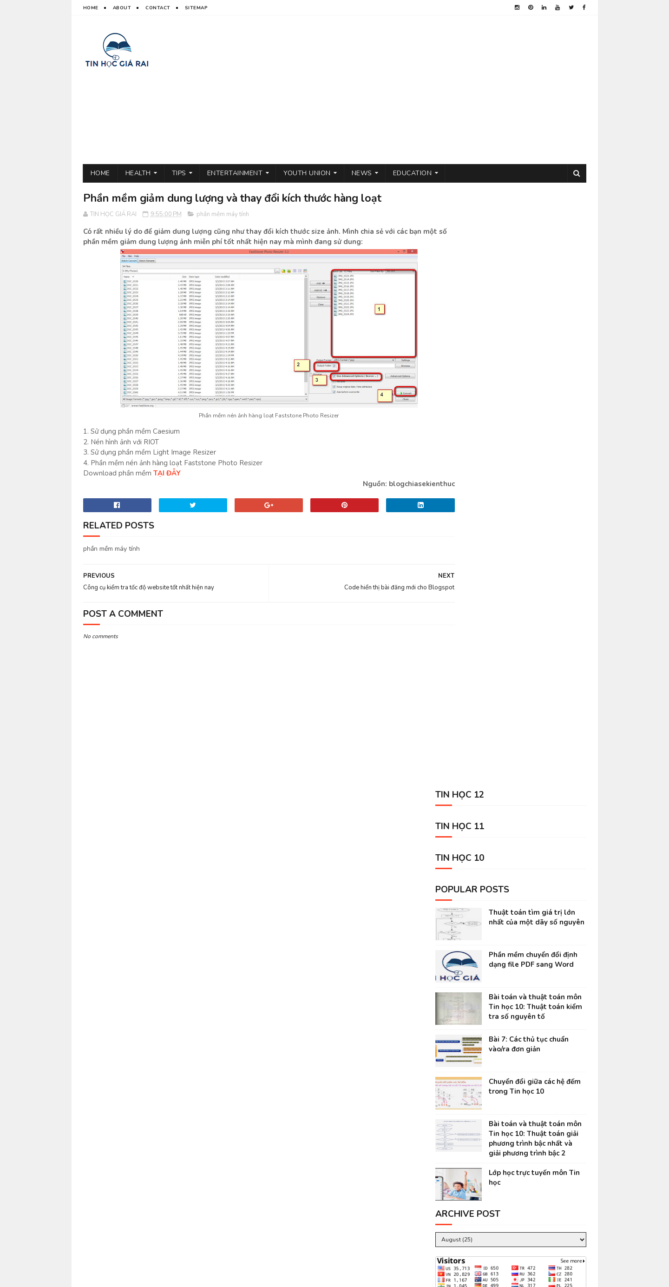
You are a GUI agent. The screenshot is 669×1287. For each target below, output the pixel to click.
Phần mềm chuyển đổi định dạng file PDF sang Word (533, 358)
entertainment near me (531, 1163)
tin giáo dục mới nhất (461, 1065)
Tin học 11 (444, 1130)
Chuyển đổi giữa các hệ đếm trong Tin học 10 (535, 485)
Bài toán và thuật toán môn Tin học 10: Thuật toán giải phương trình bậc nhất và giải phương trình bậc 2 (535, 537)
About (122, 8)
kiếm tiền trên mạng (458, 1163)
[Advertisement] (417, 90)
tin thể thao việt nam (513, 1114)
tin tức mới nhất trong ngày (471, 1146)
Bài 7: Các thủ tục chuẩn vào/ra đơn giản (529, 443)
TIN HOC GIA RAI (104, 1275)
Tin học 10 (485, 1130)
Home (90, 8)
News (362, 173)
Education (412, 173)
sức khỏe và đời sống (525, 1098)
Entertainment (235, 173)
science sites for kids (462, 1195)
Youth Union (307, 173)
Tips (179, 173)
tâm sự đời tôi (450, 1114)
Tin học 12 (538, 1146)
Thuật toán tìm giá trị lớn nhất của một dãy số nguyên (536, 316)
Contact (158, 8)
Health (138, 173)
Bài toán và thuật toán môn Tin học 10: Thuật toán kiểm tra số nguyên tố (535, 405)
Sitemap (196, 8)
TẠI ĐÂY (167, 474)
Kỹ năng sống (449, 1179)
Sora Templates (181, 1275)
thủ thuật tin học (456, 1098)
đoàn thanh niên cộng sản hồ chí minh (485, 1081)
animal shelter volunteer (518, 1179)
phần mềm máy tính (223, 215)
